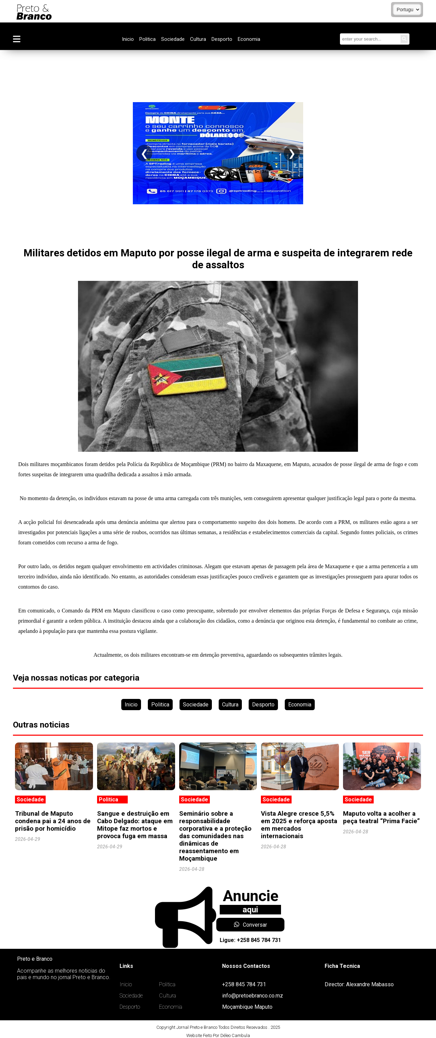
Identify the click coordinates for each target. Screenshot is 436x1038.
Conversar (250, 924)
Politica (147, 39)
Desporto (222, 39)
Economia (249, 39)
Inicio (128, 39)
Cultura (198, 39)
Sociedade (173, 39)
